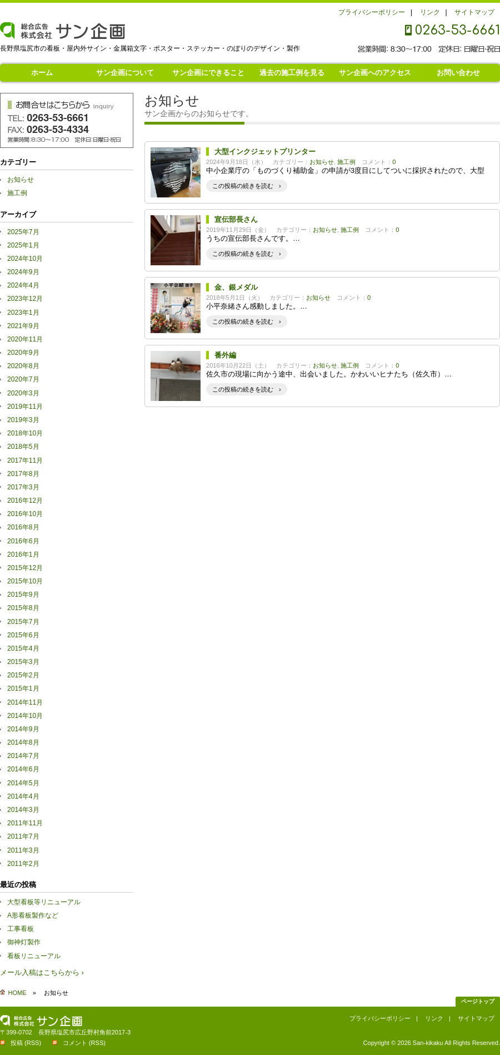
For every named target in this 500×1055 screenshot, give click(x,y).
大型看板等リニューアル (44, 902)
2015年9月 (23, 594)
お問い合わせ (458, 72)
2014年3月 (23, 810)
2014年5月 (23, 783)
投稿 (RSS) (26, 1042)
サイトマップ (474, 12)
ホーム (42, 72)
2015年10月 (25, 581)
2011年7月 (23, 836)
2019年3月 (23, 420)
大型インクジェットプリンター (265, 151)
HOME (17, 992)
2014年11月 (25, 702)
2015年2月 (23, 675)
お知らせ (321, 162)
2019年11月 (25, 406)
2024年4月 (23, 285)
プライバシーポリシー (371, 12)
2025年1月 (23, 245)
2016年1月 (23, 554)
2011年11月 (25, 823)
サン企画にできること (208, 72)
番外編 (225, 355)
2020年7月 (23, 379)
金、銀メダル (236, 287)
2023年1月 (23, 312)
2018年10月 (25, 433)
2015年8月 (23, 608)
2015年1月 (23, 688)
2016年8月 (23, 527)
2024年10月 (25, 258)
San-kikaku (428, 1042)
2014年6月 (23, 769)
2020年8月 (23, 366)
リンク (430, 12)
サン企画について (125, 72)
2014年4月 (23, 796)
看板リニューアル (34, 956)
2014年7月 (23, 756)
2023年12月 (25, 299)
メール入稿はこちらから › (42, 972)
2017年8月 (23, 474)
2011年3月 (23, 850)
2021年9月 (23, 326)
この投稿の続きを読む (242, 185)
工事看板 (20, 929)
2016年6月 (23, 541)
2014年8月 (23, 742)
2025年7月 (23, 232)
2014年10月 (25, 716)
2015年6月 (23, 635)
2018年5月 (23, 446)
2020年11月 (25, 339)
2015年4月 (23, 648)
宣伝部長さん (236, 219)
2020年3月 (23, 393)
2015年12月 (25, 568)
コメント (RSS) (84, 1042)
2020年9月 (23, 352)
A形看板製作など (32, 915)
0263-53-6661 (457, 30)
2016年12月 (25, 500)
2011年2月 (23, 864)
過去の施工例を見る (291, 72)
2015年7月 (23, 622)
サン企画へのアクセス (375, 72)
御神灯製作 (24, 942)
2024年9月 (23, 272)
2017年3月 (23, 487)
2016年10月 (25, 514)
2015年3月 (23, 662)
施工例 (346, 162)
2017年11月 (25, 460)
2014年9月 (23, 729)
